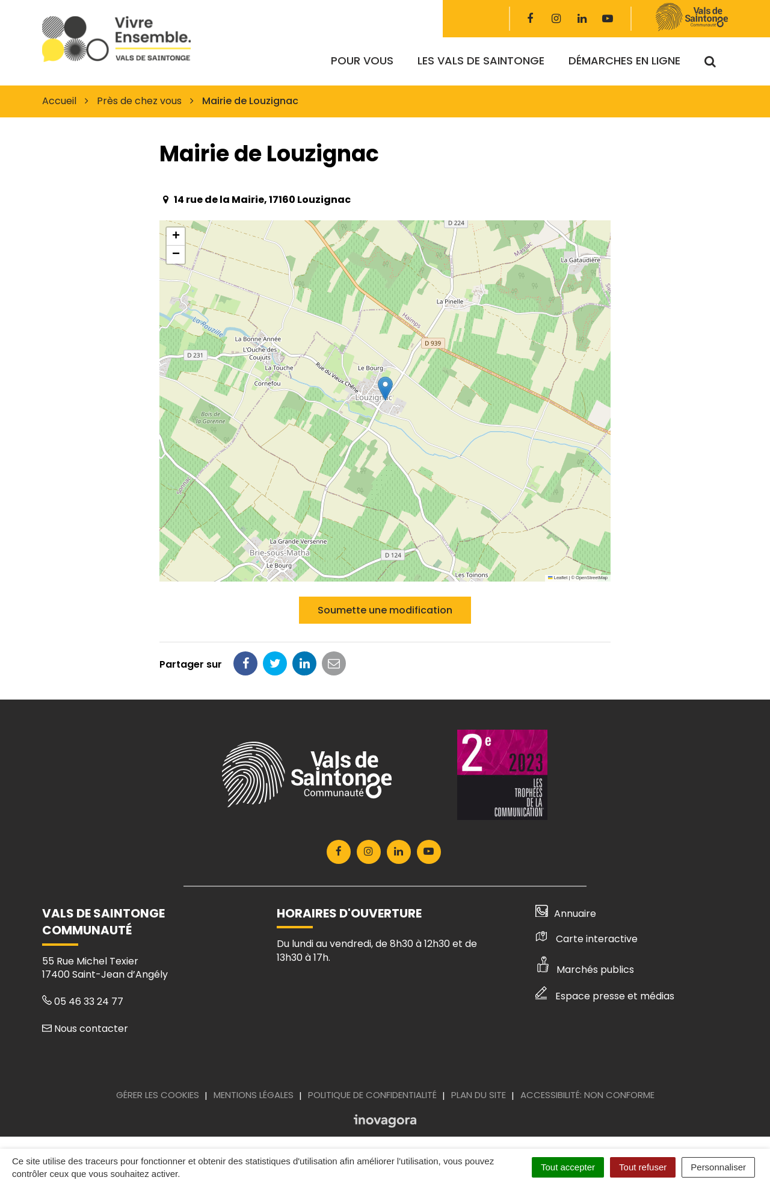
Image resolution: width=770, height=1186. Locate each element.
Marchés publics (584, 969)
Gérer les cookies (157, 1094)
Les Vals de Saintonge (480, 60)
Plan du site (478, 1094)
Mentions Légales (254, 1094)
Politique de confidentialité (372, 1094)
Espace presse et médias (604, 996)
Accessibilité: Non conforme (587, 1094)
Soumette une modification (385, 610)
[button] (385, 388)
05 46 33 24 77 (82, 1001)
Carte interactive (586, 939)
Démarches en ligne (624, 60)
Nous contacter (85, 1028)
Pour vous (362, 60)
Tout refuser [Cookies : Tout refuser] (643, 1167)
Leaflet (557, 577)
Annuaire (565, 914)
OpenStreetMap (592, 577)
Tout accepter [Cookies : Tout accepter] (568, 1167)
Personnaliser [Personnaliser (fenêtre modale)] (718, 1167)
